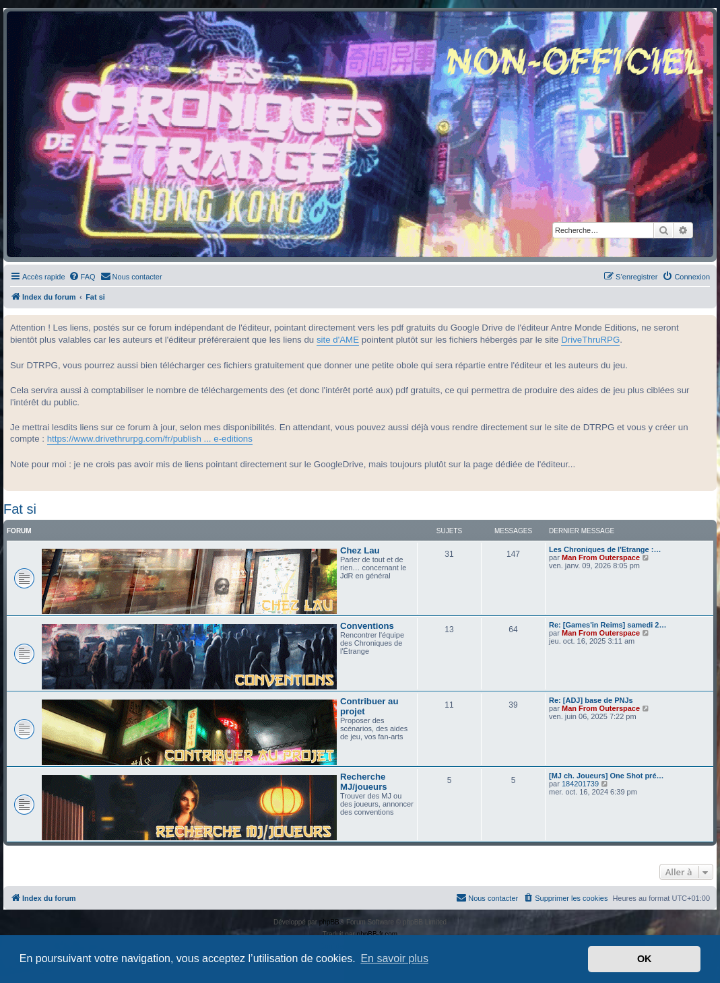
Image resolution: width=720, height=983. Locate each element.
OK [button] (644, 958)
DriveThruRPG (590, 340)
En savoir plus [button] (394, 958)
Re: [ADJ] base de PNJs (591, 700)
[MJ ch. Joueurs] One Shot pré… (606, 776)
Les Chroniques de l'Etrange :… (605, 549)
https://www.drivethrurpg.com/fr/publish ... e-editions (150, 439)
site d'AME (338, 340)
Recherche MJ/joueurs (363, 782)
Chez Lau (360, 550)
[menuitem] (82, 277)
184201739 (580, 784)
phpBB (329, 922)
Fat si (19, 509)
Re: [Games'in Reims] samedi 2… (607, 625)
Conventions (367, 626)
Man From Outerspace (601, 557)
